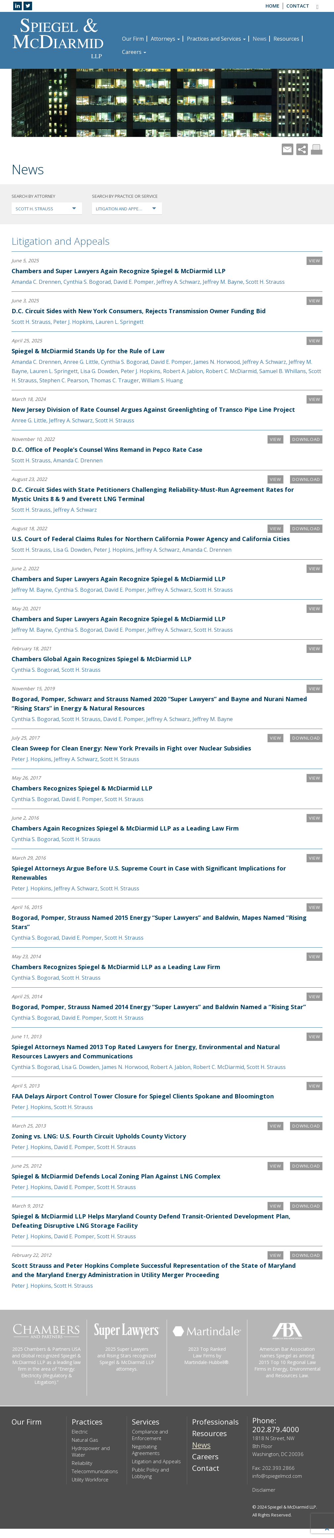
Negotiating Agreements (146, 1459)
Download (304, 439)
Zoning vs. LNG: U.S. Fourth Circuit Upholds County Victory (99, 1145)
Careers (134, 52)
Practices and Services (216, 38)
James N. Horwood (217, 361)
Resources (286, 38)
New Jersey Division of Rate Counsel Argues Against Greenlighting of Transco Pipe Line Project (153, 409)
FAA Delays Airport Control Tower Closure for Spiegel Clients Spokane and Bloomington (143, 1105)
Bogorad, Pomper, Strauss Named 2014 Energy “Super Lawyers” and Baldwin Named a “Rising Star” (150, 1011)
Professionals (215, 1431)
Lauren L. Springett (120, 321)
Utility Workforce (90, 1488)
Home (272, 6)
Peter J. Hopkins (73, 321)
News (260, 38)
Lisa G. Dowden (99, 371)
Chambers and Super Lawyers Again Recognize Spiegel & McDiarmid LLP (119, 271)
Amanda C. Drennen (36, 281)
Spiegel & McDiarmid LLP (292, 1516)
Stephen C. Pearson (63, 380)
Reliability (82, 1472)
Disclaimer (263, 1499)
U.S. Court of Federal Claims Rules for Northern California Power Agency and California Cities (151, 539)
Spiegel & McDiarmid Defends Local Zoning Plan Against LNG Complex (116, 1185)
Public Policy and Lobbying (150, 1482)
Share (302, 149)
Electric (80, 1440)
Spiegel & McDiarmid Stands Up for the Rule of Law (88, 351)
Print (316, 149)
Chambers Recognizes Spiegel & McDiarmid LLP (82, 788)
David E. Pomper (133, 281)
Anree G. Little (80, 361)
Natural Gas (85, 1449)
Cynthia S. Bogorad (87, 281)
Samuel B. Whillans (282, 371)
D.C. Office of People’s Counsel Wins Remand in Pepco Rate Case (107, 449)
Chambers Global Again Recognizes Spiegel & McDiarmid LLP (101, 659)
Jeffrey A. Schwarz (178, 281)
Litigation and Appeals (60, 241)
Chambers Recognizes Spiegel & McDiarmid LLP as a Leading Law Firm (116, 967)
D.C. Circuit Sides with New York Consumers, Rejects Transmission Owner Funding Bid (139, 311)
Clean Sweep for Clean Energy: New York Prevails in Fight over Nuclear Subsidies (131, 748)
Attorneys (165, 38)
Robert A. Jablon (183, 371)
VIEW (314, 261)
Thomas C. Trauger (115, 380)
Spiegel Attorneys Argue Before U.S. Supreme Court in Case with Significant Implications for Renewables (149, 872)
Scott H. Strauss (265, 281)
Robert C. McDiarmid (231, 371)
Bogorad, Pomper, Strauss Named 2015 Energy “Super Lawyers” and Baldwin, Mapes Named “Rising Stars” (148, 922)
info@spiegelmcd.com (277, 1485)
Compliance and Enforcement (150, 1444)
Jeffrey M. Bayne (223, 281)
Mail (287, 149)
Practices (87, 1431)
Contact (297, 6)
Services (145, 1431)
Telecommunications (95, 1480)
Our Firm (133, 38)
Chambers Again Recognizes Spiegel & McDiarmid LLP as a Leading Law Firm (125, 828)
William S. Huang (162, 380)
